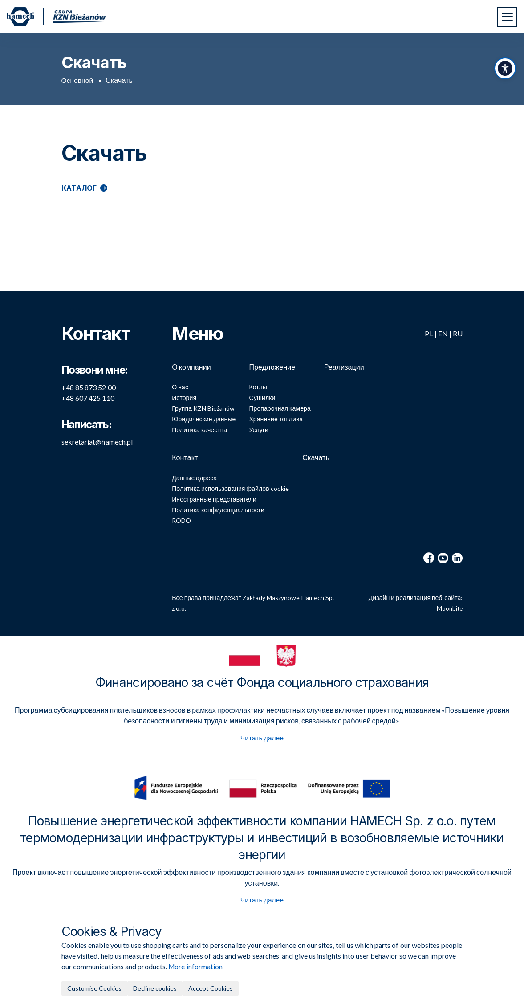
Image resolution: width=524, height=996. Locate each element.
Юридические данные (204, 415)
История (184, 394)
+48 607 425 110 (87, 391)
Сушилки (262, 394)
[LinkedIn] (457, 557)
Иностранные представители (214, 498)
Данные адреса (194, 477)
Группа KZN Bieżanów (203, 404)
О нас (180, 383)
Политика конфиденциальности (218, 509)
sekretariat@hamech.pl (97, 435)
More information (195, 966)
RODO (181, 519)
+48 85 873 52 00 (88, 380)
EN (443, 326)
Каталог (79, 188)
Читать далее (262, 737)
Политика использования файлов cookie (230, 487)
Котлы (258, 383)
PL (429, 326)
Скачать (315, 453)
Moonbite (449, 607)
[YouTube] (443, 557)
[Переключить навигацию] (507, 17)
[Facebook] (428, 557)
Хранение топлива (276, 415)
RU (458, 326)
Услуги (258, 426)
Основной (77, 80)
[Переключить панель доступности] (504, 73)
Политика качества (199, 426)
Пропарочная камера (279, 404)
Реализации (344, 360)
